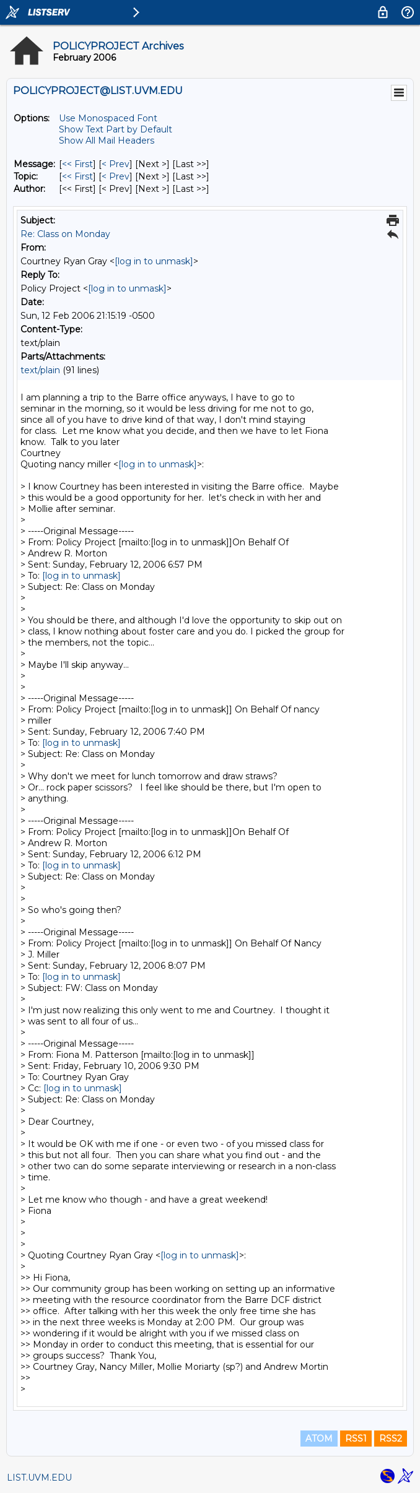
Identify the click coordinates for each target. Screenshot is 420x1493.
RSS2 (390, 1438)
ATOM (319, 1438)
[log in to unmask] (154, 261)
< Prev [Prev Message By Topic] (115, 176)
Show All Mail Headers (106, 140)
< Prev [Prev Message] (115, 164)
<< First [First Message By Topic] (77, 176)
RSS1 (356, 1438)
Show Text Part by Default (115, 129)
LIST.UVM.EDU (39, 1477)
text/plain (40, 370)
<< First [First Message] (77, 164)
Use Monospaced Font (108, 118)
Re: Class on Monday (65, 234)
